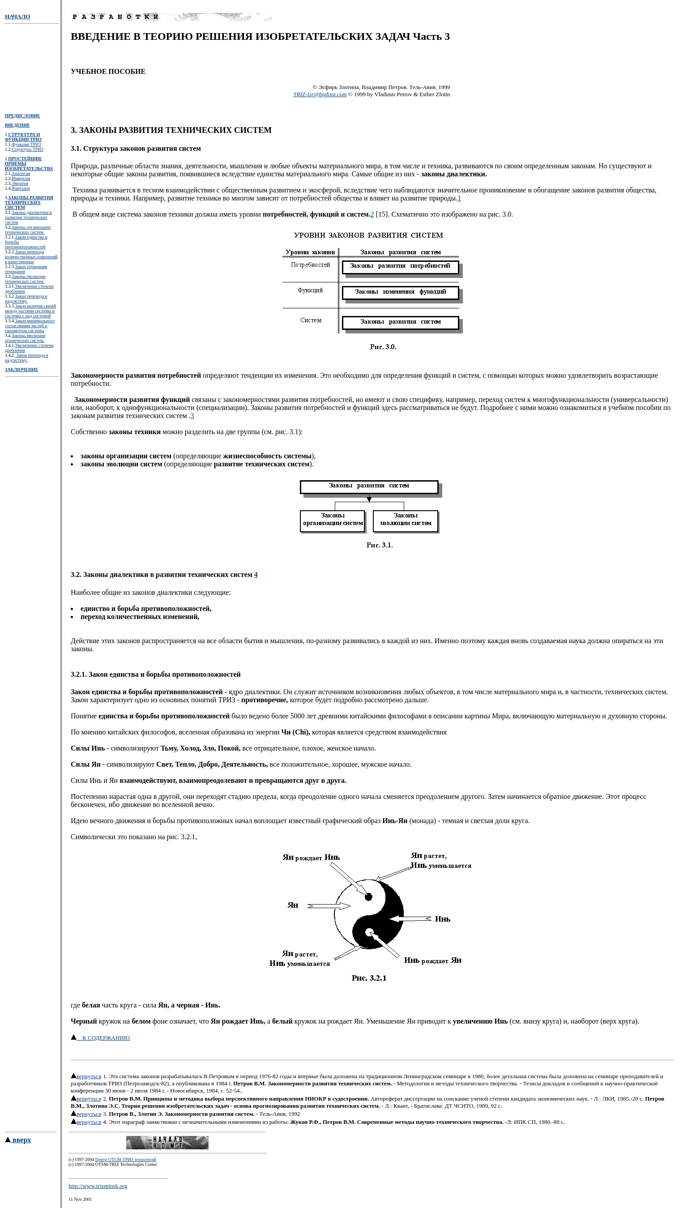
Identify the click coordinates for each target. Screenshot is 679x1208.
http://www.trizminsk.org (97, 1187)
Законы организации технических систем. (28, 230)
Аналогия (21, 173)
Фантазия (21, 188)
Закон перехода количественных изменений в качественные (31, 256)
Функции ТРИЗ (26, 144)
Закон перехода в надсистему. (26, 298)
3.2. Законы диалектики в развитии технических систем (162, 574)
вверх (18, 1141)
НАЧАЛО (17, 16)
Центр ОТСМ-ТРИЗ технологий (125, 1160)
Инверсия (21, 178)
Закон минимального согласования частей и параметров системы (30, 325)
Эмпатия (20, 183)
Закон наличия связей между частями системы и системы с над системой (30, 310)
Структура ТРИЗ (27, 149)
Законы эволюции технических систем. (25, 279)
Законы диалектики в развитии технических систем (28, 217)
